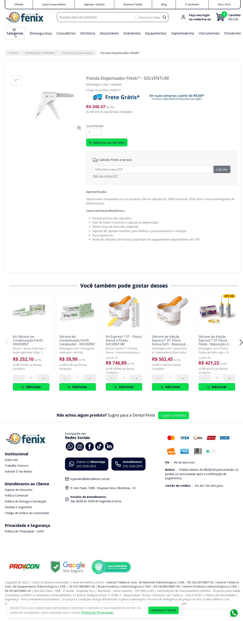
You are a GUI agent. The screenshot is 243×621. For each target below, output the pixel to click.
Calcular (222, 169)
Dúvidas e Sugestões (18, 507)
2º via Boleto (192, 4)
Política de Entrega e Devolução (25, 501)
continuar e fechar (163, 610)
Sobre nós (11, 460)
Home (13, 53)
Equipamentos (155, 33)
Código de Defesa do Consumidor (27, 513)
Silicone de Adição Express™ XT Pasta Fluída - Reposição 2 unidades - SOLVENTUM (216, 340)
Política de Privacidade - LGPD (24, 531)
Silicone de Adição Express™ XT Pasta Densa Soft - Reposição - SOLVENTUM (169, 340)
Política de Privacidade (97, 612)
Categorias (14, 33)
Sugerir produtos (173, 415)
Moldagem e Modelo (40, 53)
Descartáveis (109, 33)
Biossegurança (41, 33)
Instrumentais (209, 33)
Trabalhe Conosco (17, 465)
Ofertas (18, 4)
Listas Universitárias (54, 4)
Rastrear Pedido (133, 4)
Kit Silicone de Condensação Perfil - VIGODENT (28, 340)
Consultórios (66, 33)
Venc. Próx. (224, 4)
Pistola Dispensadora (78, 53)
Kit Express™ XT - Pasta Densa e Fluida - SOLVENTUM (123, 340)
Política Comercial (16, 495)
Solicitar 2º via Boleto (18, 471)
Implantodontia (182, 33)
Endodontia (131, 33)
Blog (163, 4)
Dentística (87, 33)
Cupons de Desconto (18, 490)
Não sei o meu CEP (105, 176)
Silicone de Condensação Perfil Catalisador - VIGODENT (77, 340)
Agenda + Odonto (94, 4)
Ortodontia (232, 33)
